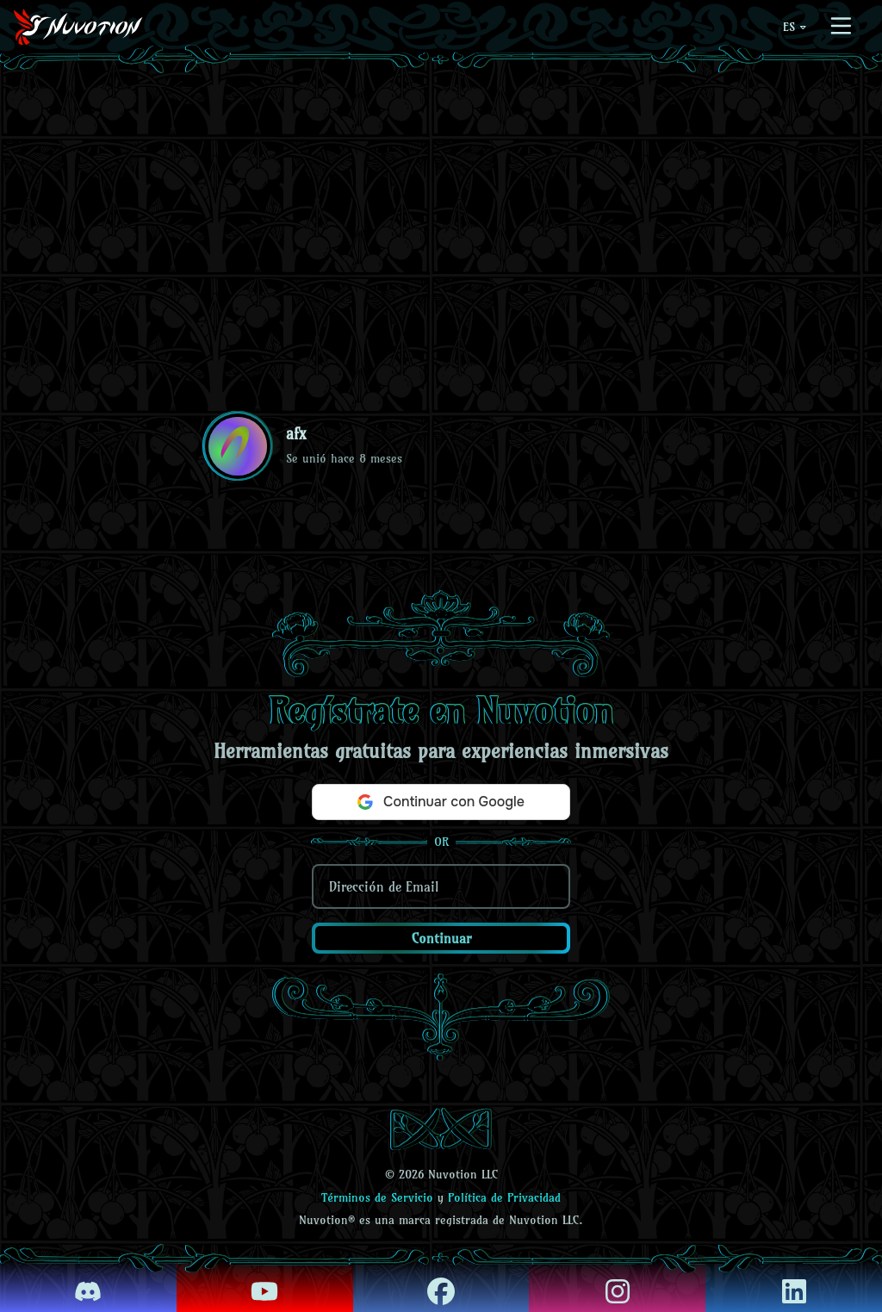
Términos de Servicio (377, 1197)
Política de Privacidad (504, 1197)
